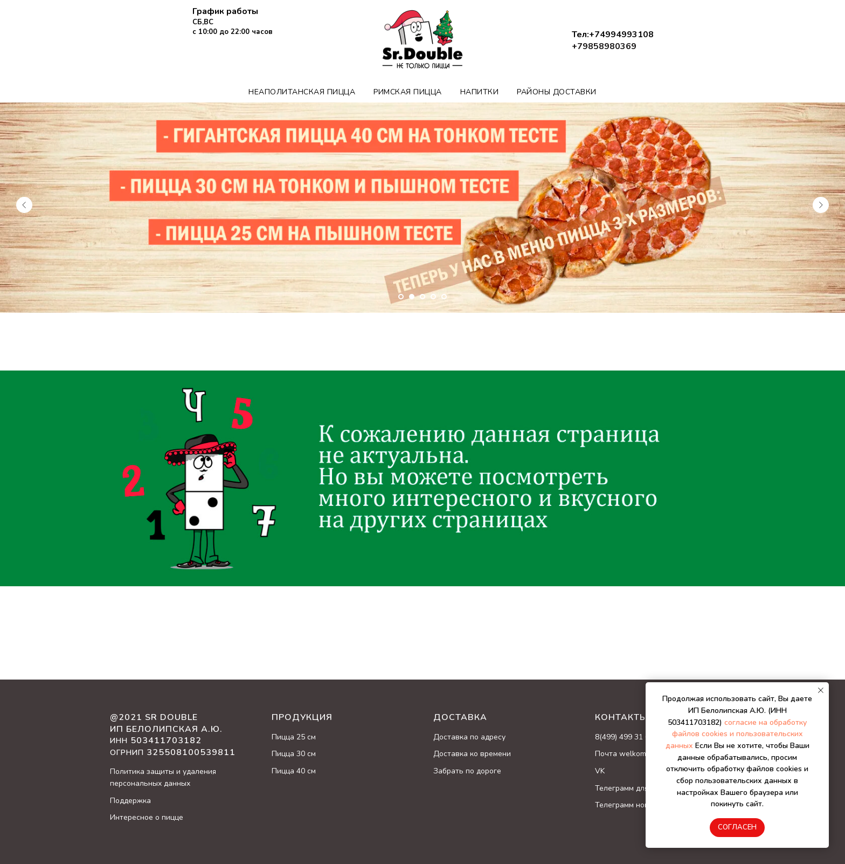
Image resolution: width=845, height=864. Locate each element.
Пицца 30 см (294, 754)
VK (600, 771)
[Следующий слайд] (821, 205)
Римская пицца (407, 92)
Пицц (281, 737)
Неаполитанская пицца (301, 92)
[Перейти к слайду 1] (401, 296)
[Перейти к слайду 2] (411, 296)
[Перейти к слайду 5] (444, 296)
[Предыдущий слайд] (24, 205)
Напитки (479, 92)
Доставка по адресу (469, 737)
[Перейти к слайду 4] (433, 296)
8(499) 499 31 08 (624, 737)
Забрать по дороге (467, 771)
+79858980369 (604, 46)
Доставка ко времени (472, 754)
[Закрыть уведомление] (820, 690)
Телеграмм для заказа (635, 788)
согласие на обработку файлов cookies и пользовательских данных (736, 734)
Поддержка (130, 801)
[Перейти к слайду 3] (422, 296)
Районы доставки (557, 92)
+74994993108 (621, 34)
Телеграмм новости (630, 805)
